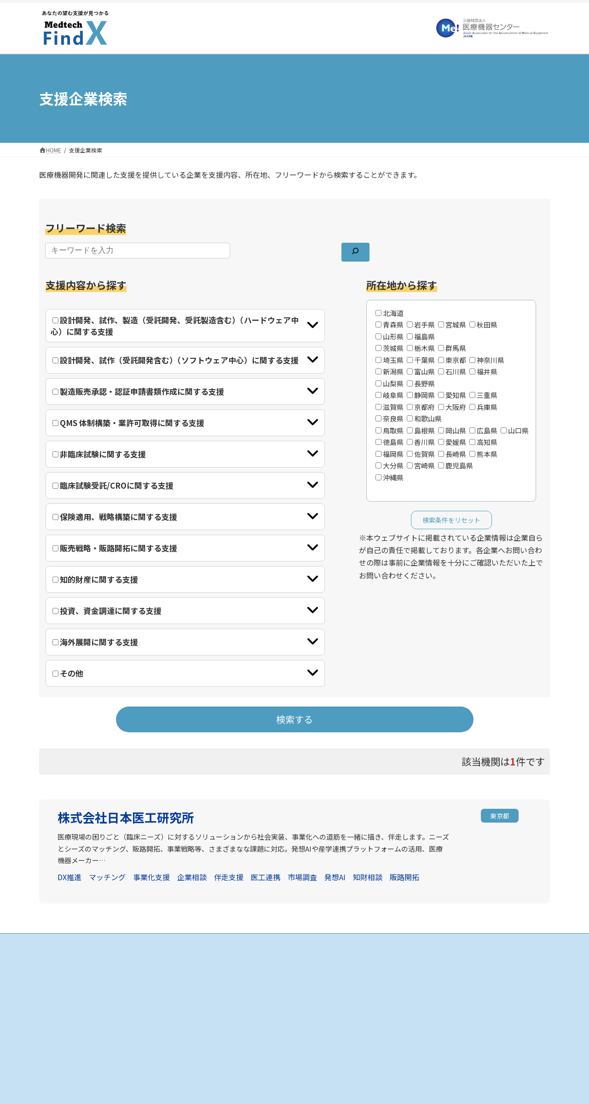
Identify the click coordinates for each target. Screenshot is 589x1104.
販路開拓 (404, 876)
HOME (227, 963)
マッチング (107, 876)
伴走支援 (228, 876)
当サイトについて (416, 979)
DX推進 (69, 876)
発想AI (335, 876)
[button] (499, 816)
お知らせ (405, 963)
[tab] (185, 325)
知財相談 (367, 876)
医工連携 (265, 876)
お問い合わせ (410, 1011)
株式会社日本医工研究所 (126, 817)
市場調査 (302, 876)
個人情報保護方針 (416, 995)
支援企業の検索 (238, 979)
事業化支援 (151, 876)
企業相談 (192, 876)
